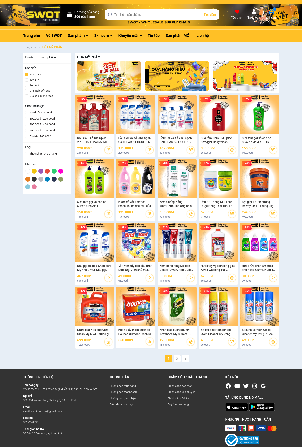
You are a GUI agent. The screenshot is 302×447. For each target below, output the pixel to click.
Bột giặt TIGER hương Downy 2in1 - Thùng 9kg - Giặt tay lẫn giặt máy (258, 204)
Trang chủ (31, 35)
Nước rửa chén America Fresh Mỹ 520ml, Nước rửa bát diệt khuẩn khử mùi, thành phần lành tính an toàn (259, 268)
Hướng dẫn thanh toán (123, 392)
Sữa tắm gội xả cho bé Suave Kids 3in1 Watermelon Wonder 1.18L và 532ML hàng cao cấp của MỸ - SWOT (94, 204)
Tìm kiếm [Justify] (210, 14)
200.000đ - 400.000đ (42, 124)
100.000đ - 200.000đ (42, 118)
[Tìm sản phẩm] (162, 14)
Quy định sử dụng (178, 404)
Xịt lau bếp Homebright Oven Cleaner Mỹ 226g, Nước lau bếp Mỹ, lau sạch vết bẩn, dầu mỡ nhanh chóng (218, 332)
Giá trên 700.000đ (40, 136)
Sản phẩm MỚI (178, 35)
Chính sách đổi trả (178, 398)
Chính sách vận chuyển (181, 392)
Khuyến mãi (128, 35)
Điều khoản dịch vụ (121, 404)
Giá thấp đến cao (37, 90)
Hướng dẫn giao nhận (123, 398)
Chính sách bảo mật (180, 385)
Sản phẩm (77, 35)
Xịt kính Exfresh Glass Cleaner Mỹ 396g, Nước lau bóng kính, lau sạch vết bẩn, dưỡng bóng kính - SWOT (259, 332)
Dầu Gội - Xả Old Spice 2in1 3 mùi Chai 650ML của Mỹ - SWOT (92, 140)
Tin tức (154, 35)
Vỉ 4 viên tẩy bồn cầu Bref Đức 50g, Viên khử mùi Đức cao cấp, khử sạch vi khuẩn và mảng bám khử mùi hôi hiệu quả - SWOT (135, 268)
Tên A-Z (32, 80)
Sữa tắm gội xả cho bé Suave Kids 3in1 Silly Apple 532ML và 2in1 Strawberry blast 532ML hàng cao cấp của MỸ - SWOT (257, 140)
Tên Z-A (32, 85)
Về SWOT (54, 35)
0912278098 (30, 422)
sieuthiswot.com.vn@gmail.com (42, 411)
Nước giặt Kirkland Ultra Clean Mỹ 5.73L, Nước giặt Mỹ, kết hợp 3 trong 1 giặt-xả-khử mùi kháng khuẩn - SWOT (94, 332)
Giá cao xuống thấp (39, 95)
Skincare (102, 35)
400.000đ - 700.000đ (42, 130)
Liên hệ (203, 35)
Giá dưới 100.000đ (40, 112)
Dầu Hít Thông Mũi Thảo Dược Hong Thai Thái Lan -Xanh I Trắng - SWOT (218, 204)
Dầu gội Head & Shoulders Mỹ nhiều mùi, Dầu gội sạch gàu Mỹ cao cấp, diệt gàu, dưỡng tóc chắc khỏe (94, 268)
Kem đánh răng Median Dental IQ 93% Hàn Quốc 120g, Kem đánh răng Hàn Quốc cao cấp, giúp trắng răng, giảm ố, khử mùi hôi (177, 268)
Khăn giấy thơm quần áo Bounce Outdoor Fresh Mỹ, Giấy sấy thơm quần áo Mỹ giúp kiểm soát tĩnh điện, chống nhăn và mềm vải (135, 332)
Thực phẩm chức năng (43, 153)
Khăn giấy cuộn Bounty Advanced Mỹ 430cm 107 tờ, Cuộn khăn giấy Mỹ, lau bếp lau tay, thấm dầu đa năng (177, 332)
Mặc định (33, 74)
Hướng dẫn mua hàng (123, 385)
